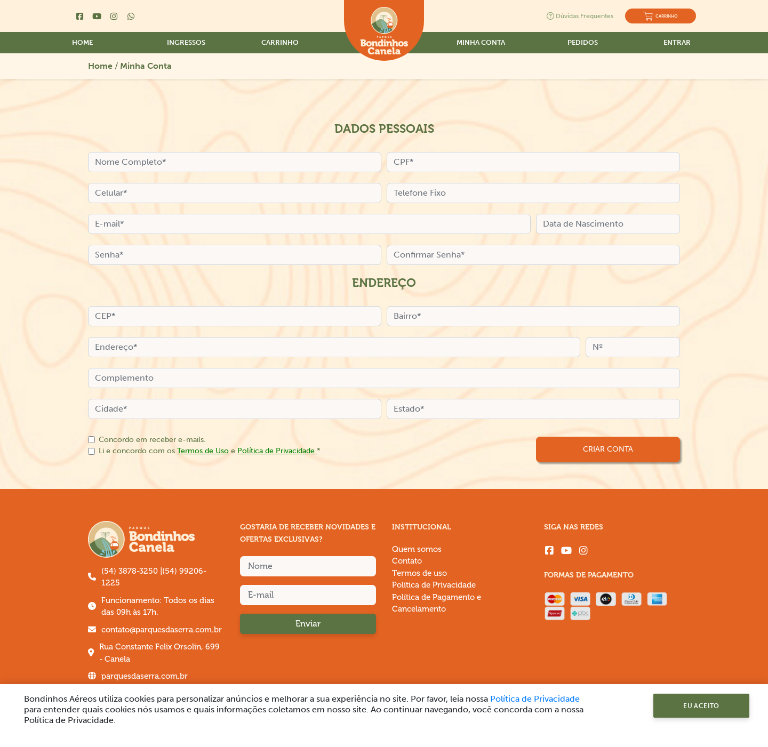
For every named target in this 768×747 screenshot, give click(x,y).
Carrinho (280, 42)
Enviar (308, 624)
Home (82, 42)
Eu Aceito (701, 706)
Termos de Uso (203, 450)
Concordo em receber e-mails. (152, 439)
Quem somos (417, 549)
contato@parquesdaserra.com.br (161, 629)
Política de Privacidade (277, 450)
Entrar (677, 42)
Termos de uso (419, 573)
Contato (407, 561)
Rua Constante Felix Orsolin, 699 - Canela (159, 653)
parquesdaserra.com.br (144, 676)
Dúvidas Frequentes (580, 16)
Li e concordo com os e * (210, 450)
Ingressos (186, 42)
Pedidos (582, 42)
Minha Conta (481, 42)
